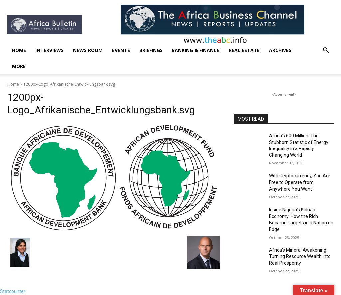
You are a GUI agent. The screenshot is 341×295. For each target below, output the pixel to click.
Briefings (151, 50)
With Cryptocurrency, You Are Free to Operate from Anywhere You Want (299, 182)
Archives (280, 50)
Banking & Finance (195, 50)
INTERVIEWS (49, 50)
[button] (326, 51)
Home (19, 50)
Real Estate (244, 50)
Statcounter (12, 291)
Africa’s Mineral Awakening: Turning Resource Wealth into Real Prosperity (300, 256)
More (19, 66)
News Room (88, 50)
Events (121, 50)
